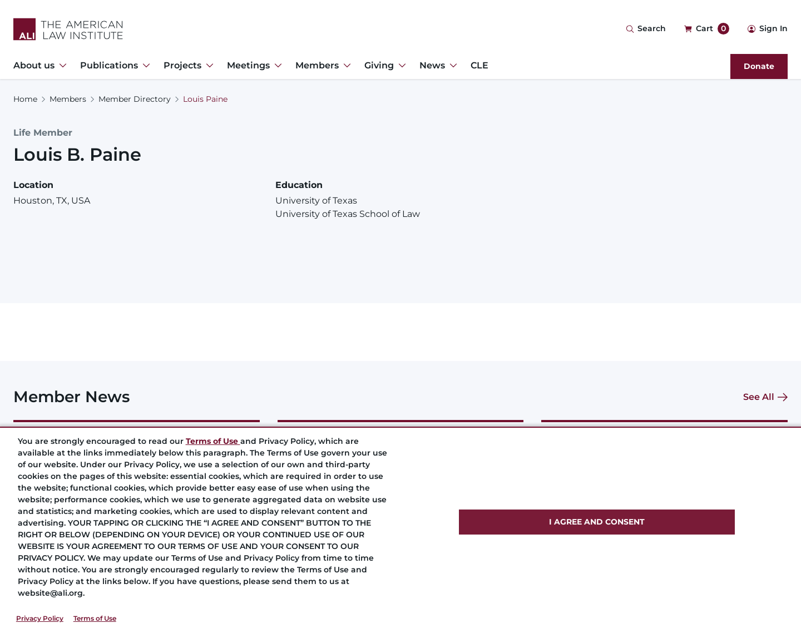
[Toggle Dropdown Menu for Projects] (207, 65)
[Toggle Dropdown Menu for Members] (345, 65)
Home (25, 99)
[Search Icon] (646, 29)
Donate (759, 66)
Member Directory (134, 99)
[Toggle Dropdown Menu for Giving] (400, 65)
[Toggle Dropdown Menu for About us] (61, 65)
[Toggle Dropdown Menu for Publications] (144, 65)
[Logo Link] (68, 29)
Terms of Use (94, 618)
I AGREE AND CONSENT (597, 522)
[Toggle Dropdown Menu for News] (451, 65)
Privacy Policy (39, 618)
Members (68, 99)
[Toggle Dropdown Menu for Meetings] (276, 65)
